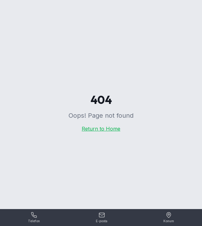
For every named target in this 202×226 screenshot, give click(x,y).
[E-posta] (101, 217)
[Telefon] (34, 217)
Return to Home (101, 129)
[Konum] (168, 217)
